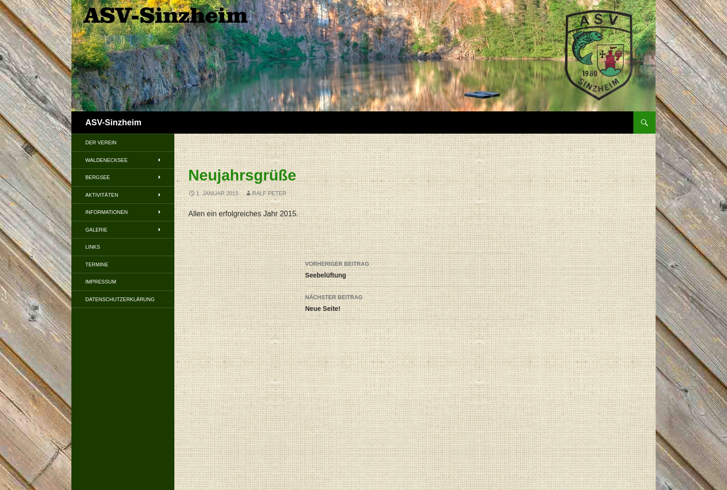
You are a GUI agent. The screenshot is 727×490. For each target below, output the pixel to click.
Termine (96, 264)
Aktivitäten (101, 195)
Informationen (106, 212)
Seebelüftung (415, 268)
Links (92, 247)
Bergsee (97, 177)
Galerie (96, 229)
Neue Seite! (415, 302)
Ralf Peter (269, 193)
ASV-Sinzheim (113, 122)
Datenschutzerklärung (120, 299)
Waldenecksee (106, 160)
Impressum (100, 281)
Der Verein (100, 142)
